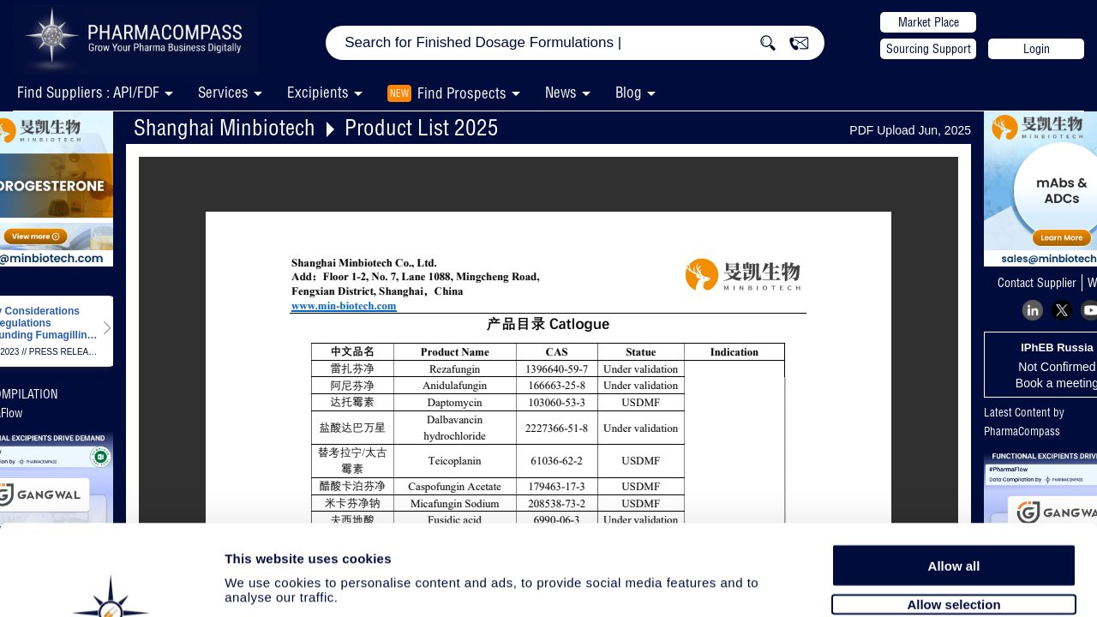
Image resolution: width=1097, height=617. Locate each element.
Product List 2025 (422, 127)
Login (1036, 49)
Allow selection (953, 512)
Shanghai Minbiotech (224, 127)
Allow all (954, 473)
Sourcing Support (928, 49)
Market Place (928, 22)
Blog (628, 92)
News (561, 92)
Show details (899, 584)
